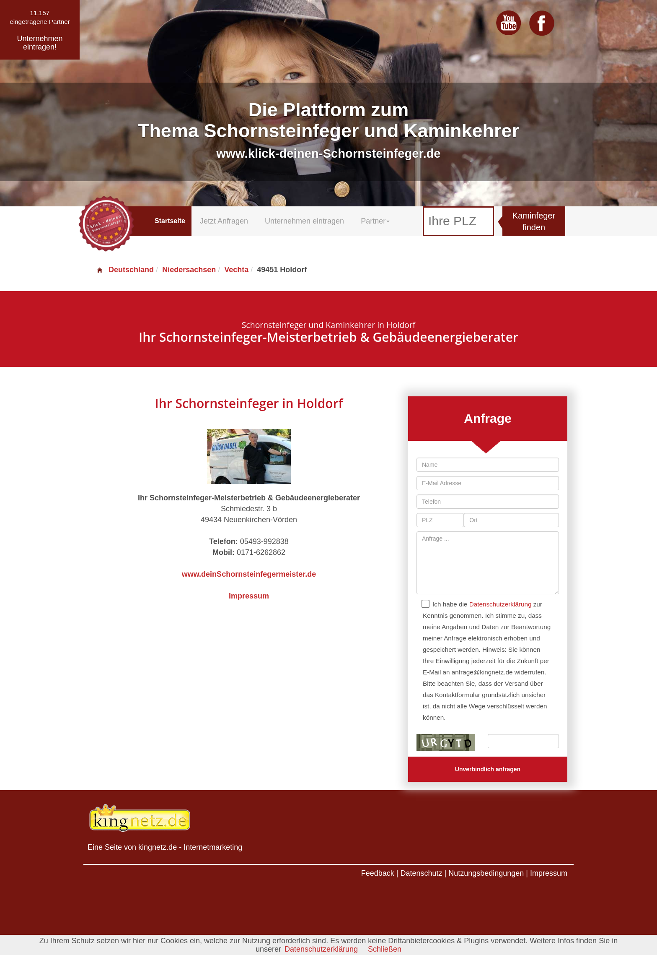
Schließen (384, 949)
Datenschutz (421, 873)
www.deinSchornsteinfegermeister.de (249, 574)
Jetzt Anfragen (224, 221)
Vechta (236, 269)
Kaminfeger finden (533, 221)
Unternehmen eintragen (304, 221)
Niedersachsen (189, 269)
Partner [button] (375, 221)
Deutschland (125, 269)
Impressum (249, 596)
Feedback (377, 873)
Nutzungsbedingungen (486, 873)
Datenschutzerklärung (500, 604)
